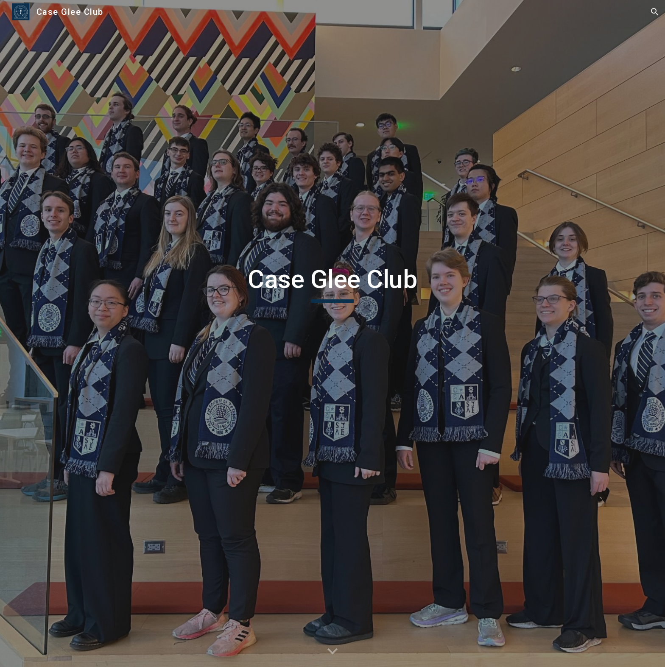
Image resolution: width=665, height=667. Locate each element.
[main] (332, 283)
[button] (655, 12)
